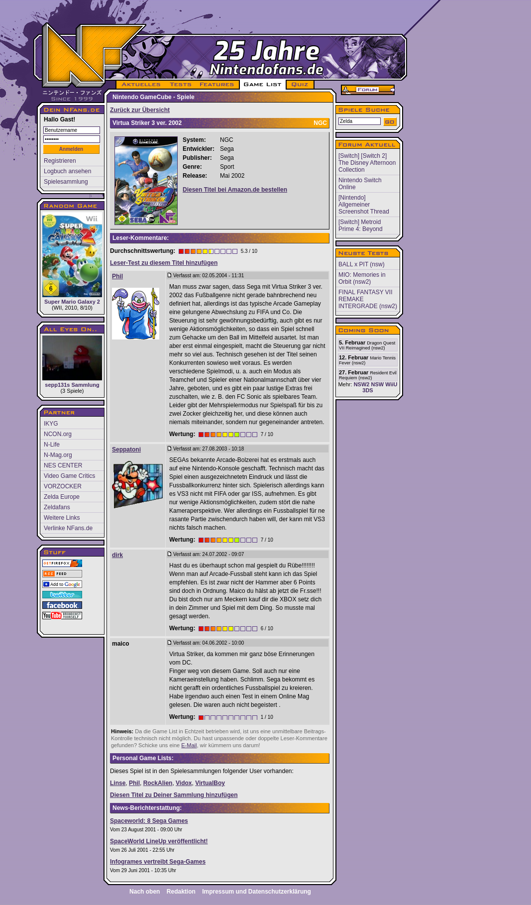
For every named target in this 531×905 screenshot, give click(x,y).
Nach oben (144, 891)
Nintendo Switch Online (360, 184)
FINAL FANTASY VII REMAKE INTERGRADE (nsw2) (367, 299)
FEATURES (217, 85)
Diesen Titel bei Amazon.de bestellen (235, 189)
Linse (117, 783)
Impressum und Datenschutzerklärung (256, 891)
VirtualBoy (210, 783)
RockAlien (158, 783)
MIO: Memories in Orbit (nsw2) (362, 278)
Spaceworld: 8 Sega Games (149, 820)
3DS (367, 390)
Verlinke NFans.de (68, 528)
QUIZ (300, 85)
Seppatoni (126, 449)
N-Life (52, 444)
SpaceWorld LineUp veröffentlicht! (159, 841)
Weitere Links (62, 517)
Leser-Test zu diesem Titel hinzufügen (163, 262)
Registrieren (60, 160)
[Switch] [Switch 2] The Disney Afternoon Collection (367, 162)
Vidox (184, 783)
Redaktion (181, 891)
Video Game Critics (69, 475)
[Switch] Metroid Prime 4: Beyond (360, 225)
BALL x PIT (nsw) (361, 264)
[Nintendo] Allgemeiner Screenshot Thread (363, 204)
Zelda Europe (62, 496)
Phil (117, 276)
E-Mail (189, 745)
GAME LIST (263, 85)
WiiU (391, 384)
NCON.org (58, 434)
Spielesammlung (66, 181)
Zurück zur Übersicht (140, 110)
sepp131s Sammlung (72, 362)
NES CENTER (63, 465)
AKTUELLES (140, 85)
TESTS (180, 85)
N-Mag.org (58, 455)
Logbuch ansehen (67, 171)
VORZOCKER (63, 486)
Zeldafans (57, 507)
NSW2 (362, 384)
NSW (377, 384)
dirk (117, 555)
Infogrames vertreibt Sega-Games (158, 861)
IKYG (51, 423)
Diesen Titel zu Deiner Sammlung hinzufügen (173, 795)
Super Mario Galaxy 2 (72, 258)
